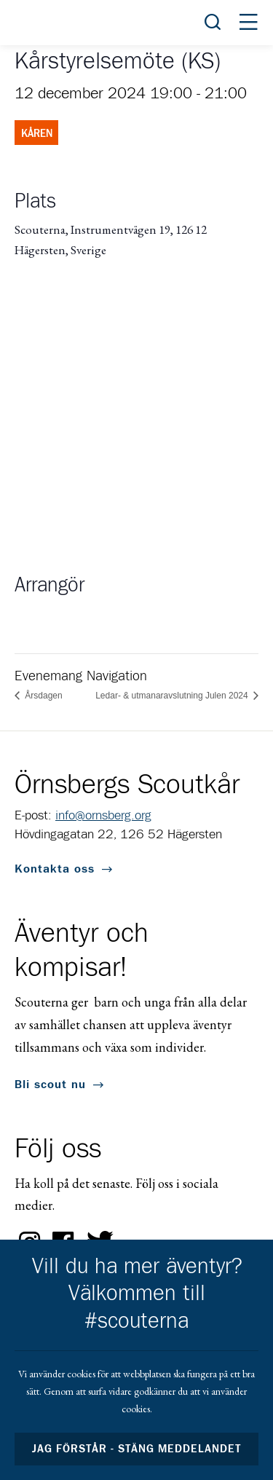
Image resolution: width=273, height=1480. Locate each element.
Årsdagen (43, 695)
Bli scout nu (50, 1084)
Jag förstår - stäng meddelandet (137, 1449)
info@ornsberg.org (103, 815)
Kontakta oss (55, 869)
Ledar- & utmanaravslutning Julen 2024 (172, 695)
